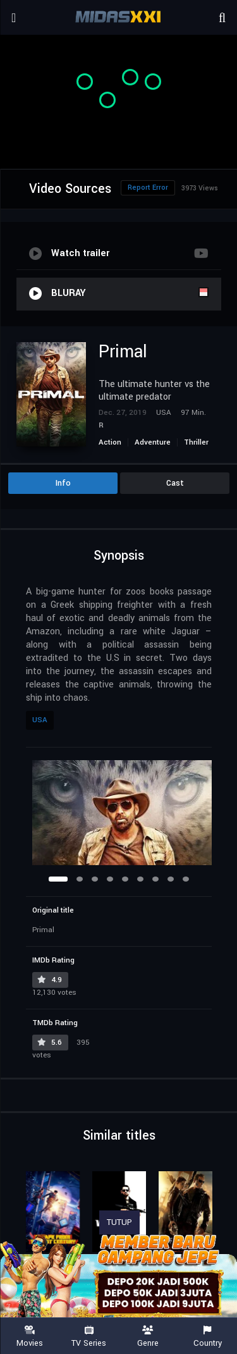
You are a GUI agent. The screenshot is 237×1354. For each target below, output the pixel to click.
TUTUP (119, 1222)
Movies (29, 1337)
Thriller (196, 442)
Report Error (148, 187)
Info (63, 483)
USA (39, 720)
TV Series (89, 1337)
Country (207, 1337)
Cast (175, 483)
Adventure (153, 442)
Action (110, 442)
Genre (148, 1337)
